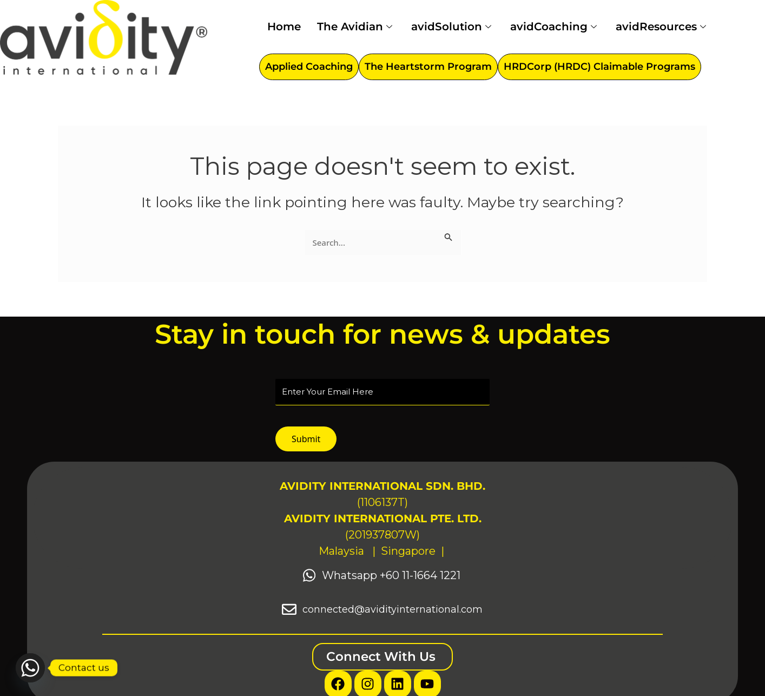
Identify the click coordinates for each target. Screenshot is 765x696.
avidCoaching (554, 26)
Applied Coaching (309, 67)
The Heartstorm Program (428, 67)
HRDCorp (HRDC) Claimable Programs (599, 67)
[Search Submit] (448, 235)
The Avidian (356, 26)
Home (284, 26)
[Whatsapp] (30, 667)
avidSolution (452, 26)
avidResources (662, 26)
